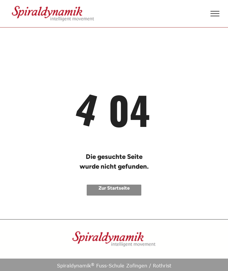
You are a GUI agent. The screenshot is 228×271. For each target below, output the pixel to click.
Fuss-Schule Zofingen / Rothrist (131, 265)
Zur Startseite (114, 188)
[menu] (215, 13)
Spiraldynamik (74, 265)
